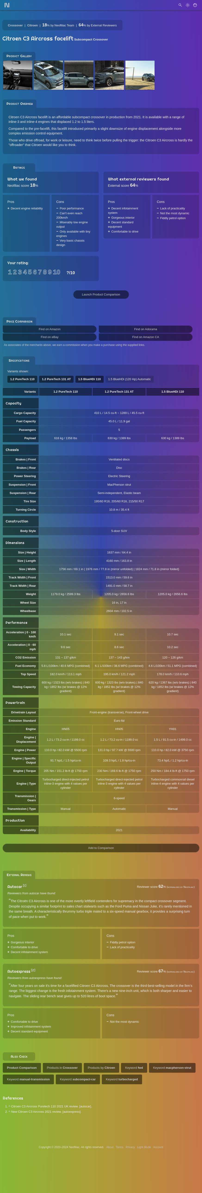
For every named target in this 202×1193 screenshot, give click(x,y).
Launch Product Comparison (101, 294)
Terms (120, 1147)
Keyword (134, 1067)
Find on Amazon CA (145, 337)
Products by (101, 1067)
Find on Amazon (50, 329)
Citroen (32, 25)
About (109, 1147)
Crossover (15, 25)
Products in (62, 1067)
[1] (24, 886)
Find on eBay (50, 337)
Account (158, 1147)
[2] (33, 970)
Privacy (130, 1147)
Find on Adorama (145, 329)
